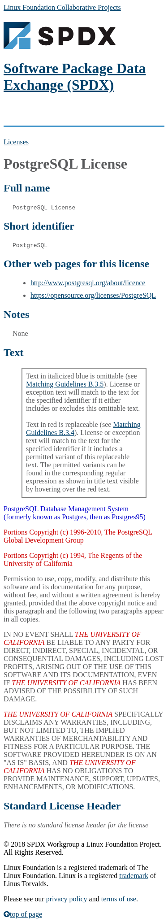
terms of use (118, 899)
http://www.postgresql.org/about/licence (87, 283)
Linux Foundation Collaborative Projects (62, 7)
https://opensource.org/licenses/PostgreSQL (93, 295)
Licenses (16, 142)
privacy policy (66, 899)
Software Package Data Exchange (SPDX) (75, 76)
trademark (133, 875)
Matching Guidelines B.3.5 (64, 384)
